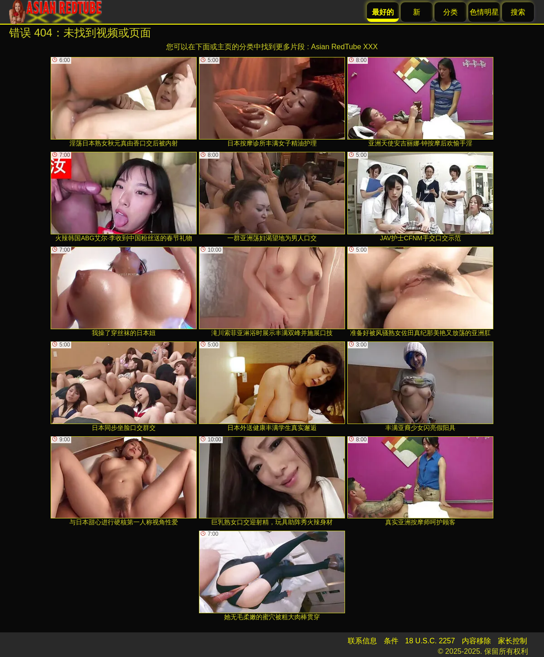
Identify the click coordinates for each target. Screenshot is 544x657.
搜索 (518, 12)
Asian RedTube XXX (344, 47)
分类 (450, 12)
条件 (391, 641)
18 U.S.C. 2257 (430, 641)
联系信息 (362, 641)
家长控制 (512, 641)
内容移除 (476, 641)
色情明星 (484, 12)
